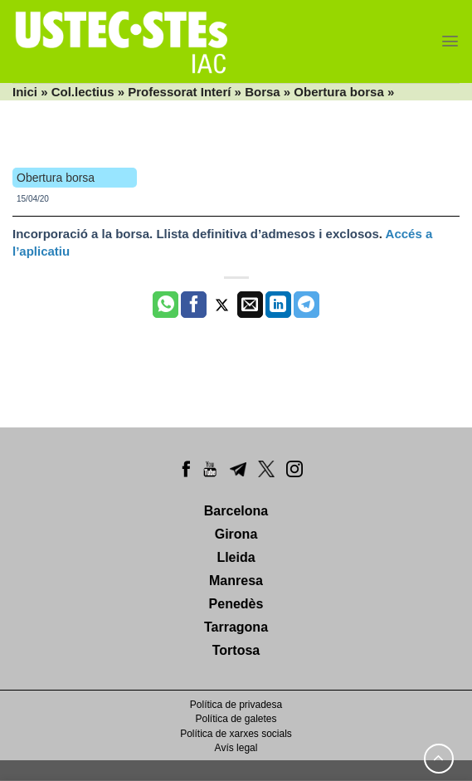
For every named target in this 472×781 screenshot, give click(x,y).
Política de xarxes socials (236, 734)
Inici (24, 92)
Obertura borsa (338, 92)
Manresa (236, 581)
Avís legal (236, 748)
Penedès (236, 604)
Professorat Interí (179, 92)
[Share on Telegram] (306, 304)
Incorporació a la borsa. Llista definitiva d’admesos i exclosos (195, 234)
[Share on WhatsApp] (165, 304)
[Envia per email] (250, 304)
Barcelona (236, 511)
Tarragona (236, 627)
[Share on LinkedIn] (278, 304)
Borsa (262, 92)
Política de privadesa (236, 704)
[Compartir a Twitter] (222, 304)
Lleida (236, 557)
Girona (236, 534)
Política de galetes (235, 719)
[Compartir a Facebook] (194, 304)
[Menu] (450, 41)
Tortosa (236, 650)
